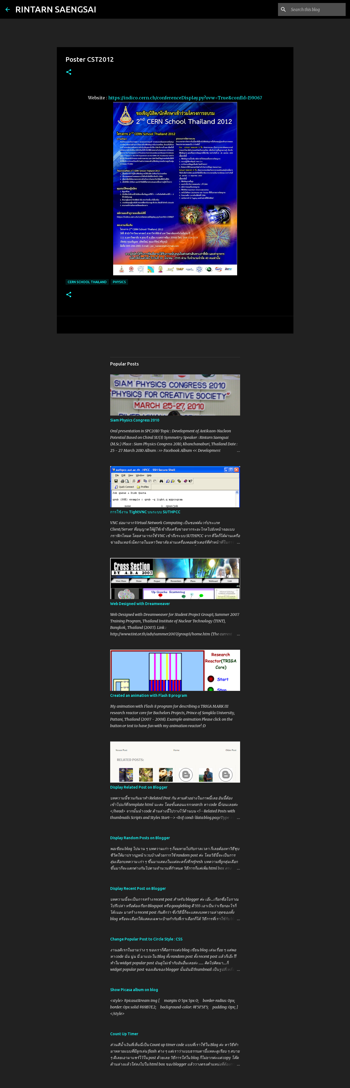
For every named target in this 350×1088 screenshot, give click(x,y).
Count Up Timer (124, 1034)
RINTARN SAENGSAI (55, 9)
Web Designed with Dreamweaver (140, 604)
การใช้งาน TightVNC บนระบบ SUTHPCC (145, 512)
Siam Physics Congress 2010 (134, 420)
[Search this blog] (317, 9)
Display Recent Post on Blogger (138, 888)
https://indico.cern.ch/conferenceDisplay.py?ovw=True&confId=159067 (185, 97)
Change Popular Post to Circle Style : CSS (146, 939)
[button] (69, 72)
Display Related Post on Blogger (139, 787)
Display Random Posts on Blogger (140, 838)
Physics (119, 282)
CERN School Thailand (87, 282)
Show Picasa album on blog (134, 990)
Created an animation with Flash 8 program (148, 695)
